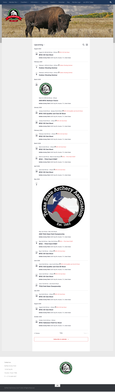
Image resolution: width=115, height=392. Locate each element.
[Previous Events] (37, 334)
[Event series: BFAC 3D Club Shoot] (63, 52)
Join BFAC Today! (88, 2)
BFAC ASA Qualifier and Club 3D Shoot (52, 114)
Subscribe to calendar (60, 339)
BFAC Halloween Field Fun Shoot (50, 323)
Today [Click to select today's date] (61, 333)
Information (34, 2)
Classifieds (24, 2)
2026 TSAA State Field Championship (52, 234)
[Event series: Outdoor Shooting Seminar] (65, 65)
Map (68, 2)
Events (53, 2)
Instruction (45, 2)
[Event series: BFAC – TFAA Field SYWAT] (68, 157)
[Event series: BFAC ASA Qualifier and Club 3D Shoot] (72, 111)
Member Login (76, 2)
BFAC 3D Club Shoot (46, 55)
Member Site (13, 2)
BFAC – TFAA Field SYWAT (48, 159)
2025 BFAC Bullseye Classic (48, 101)
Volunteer (62, 2)
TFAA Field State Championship (50, 286)
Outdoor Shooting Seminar (48, 68)
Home (5, 2)
